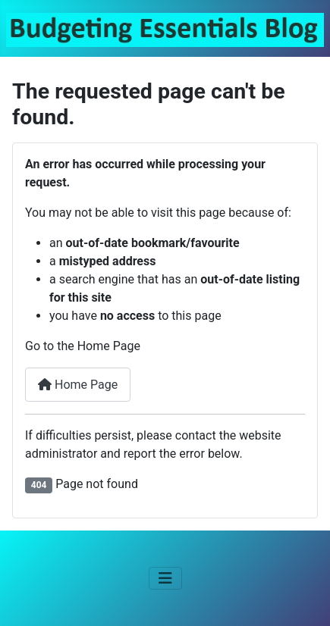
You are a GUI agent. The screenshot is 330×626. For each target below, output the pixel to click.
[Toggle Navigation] (165, 578)
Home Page (78, 384)
